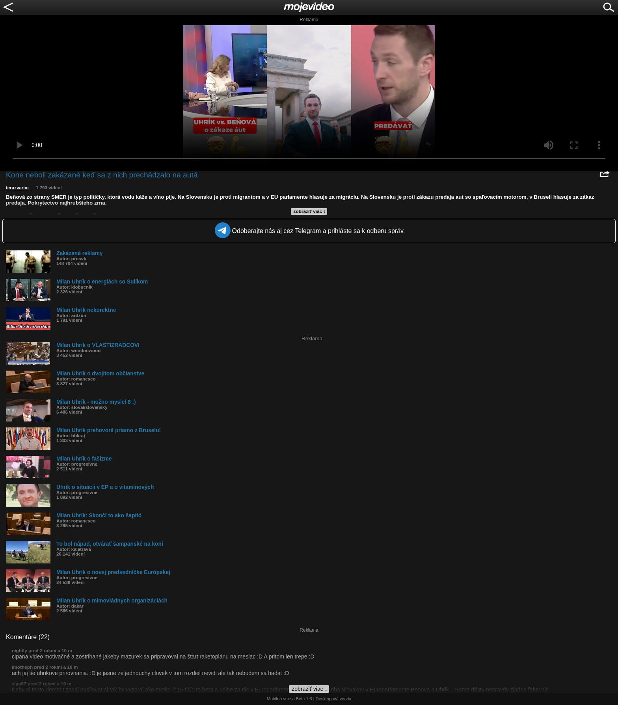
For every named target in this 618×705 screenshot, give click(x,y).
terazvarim (17, 187)
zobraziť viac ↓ (310, 211)
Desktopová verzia (334, 698)
